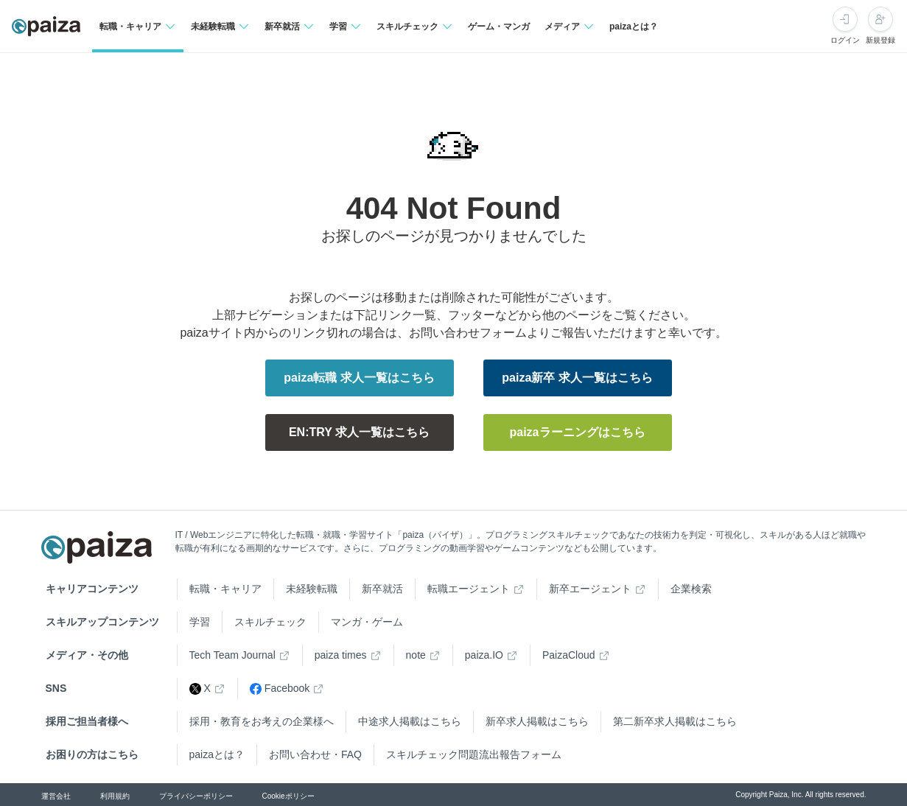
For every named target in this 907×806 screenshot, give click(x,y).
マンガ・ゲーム (367, 622)
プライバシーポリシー (196, 796)
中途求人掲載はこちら (409, 721)
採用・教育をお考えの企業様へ (261, 721)
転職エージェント (468, 589)
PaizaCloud (568, 655)
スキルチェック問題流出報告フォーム (473, 754)
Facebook (279, 688)
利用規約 (115, 796)
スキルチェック (270, 622)
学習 (199, 622)
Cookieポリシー (288, 796)
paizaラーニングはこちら (577, 432)
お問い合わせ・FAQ (315, 754)
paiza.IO (484, 655)
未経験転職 (311, 589)
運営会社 (56, 796)
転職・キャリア (225, 589)
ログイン (845, 40)
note (416, 655)
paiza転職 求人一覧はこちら (359, 377)
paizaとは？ (633, 26)
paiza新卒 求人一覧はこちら (577, 377)
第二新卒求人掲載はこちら (675, 721)
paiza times (341, 655)
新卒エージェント (590, 589)
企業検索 (691, 589)
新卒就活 (382, 589)
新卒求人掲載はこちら (537, 721)
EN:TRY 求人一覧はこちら (359, 432)
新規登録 (880, 40)
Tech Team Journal (232, 655)
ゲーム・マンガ (499, 26)
